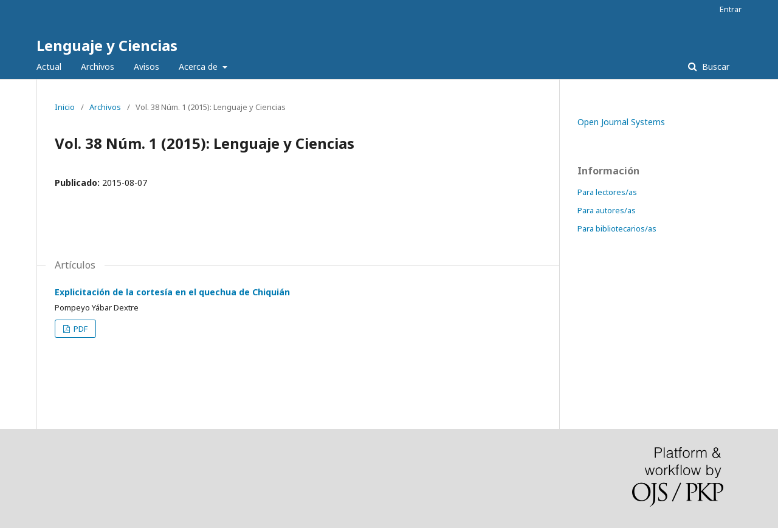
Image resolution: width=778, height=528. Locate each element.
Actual (48, 66)
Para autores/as (606, 210)
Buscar (714, 66)
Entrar (731, 9)
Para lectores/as (607, 192)
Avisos (146, 66)
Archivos (97, 66)
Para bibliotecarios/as (616, 228)
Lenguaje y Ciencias (106, 45)
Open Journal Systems (621, 122)
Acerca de (199, 66)
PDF (80, 328)
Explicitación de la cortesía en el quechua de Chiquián (172, 292)
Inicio (65, 106)
